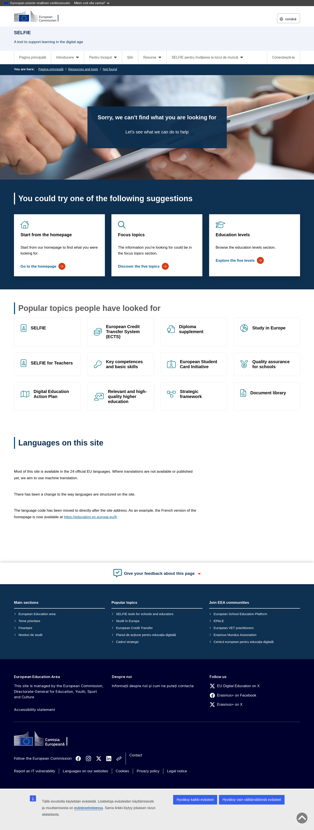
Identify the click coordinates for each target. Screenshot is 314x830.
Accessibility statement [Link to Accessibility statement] (34, 709)
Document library (268, 393)
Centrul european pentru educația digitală (243, 642)
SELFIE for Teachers (52, 363)
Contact (136, 755)
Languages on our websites (85, 771)
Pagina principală (32, 57)
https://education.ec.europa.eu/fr (90, 517)
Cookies (122, 771)
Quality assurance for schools (271, 364)
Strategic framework (191, 394)
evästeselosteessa (88, 808)
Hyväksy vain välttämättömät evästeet (251, 799)
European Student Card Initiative (198, 364)
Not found (110, 69)
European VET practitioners (233, 628)
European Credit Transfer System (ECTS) (123, 331)
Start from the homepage (46, 234)
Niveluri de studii (31, 635)
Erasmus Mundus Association (234, 635)
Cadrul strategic (127, 642)
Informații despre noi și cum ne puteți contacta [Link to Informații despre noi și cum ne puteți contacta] (153, 686)
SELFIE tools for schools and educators (144, 614)
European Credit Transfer (134, 628)
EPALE (218, 621)
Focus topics (131, 234)
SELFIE (38, 328)
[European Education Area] (39, 16)
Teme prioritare (29, 621)
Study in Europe (268, 328)
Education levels (233, 234)
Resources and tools (83, 69)
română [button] (288, 19)
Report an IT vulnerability (34, 771)
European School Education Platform (240, 614)
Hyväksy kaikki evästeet (195, 799)
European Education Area (37, 677)
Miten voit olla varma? (91, 3)
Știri (130, 57)
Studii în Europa (127, 621)
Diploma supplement (191, 329)
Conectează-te (283, 57)
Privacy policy (148, 771)
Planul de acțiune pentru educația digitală (146, 635)
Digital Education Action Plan (51, 394)
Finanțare (25, 628)
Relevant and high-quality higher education (127, 396)
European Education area (37, 614)
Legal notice (177, 771)
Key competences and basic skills (124, 364)
